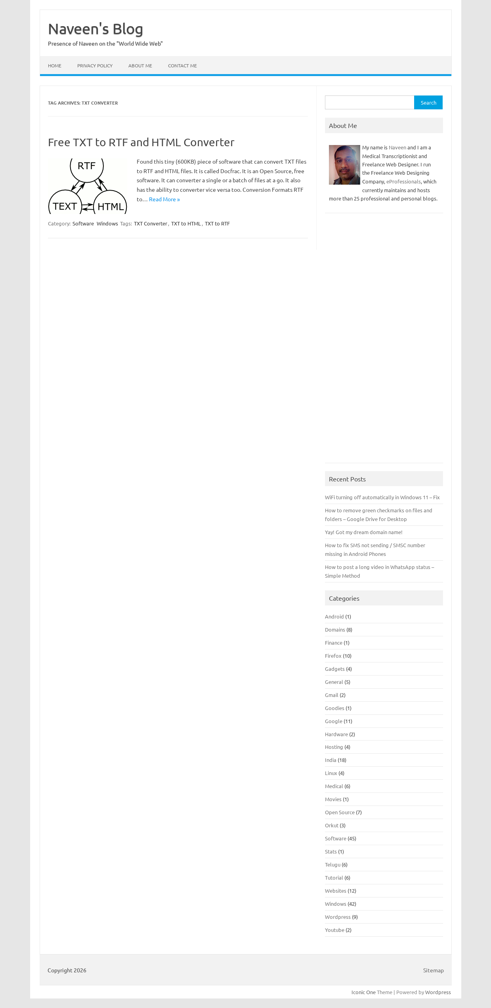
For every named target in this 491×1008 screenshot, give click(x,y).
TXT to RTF (217, 223)
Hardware (336, 734)
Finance (333, 642)
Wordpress (338, 916)
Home (54, 65)
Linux (331, 772)
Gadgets (335, 668)
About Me (140, 65)
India (330, 759)
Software (83, 223)
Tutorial (334, 877)
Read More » (164, 198)
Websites (335, 890)
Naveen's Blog (95, 28)
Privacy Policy (95, 65)
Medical (334, 786)
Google (333, 721)
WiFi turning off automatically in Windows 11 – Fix (382, 497)
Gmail (331, 694)
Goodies (334, 707)
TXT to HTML (186, 223)
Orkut (331, 825)
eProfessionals (403, 181)
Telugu (332, 864)
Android (334, 616)
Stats (331, 851)
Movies (333, 799)
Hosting (334, 746)
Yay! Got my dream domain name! (364, 532)
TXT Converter (150, 223)
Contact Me (182, 65)
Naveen (397, 147)
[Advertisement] (384, 342)
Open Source (340, 812)
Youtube (334, 929)
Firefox (333, 655)
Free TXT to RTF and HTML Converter (141, 142)
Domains (335, 629)
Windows (107, 223)
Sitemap (433, 970)
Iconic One (364, 992)
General (334, 681)
